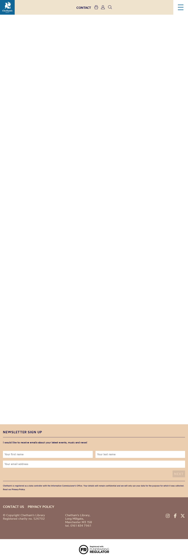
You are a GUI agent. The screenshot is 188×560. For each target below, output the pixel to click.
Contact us (13, 507)
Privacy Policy (18, 489)
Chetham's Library (7, 7)
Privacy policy (41, 507)
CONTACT (83, 8)
